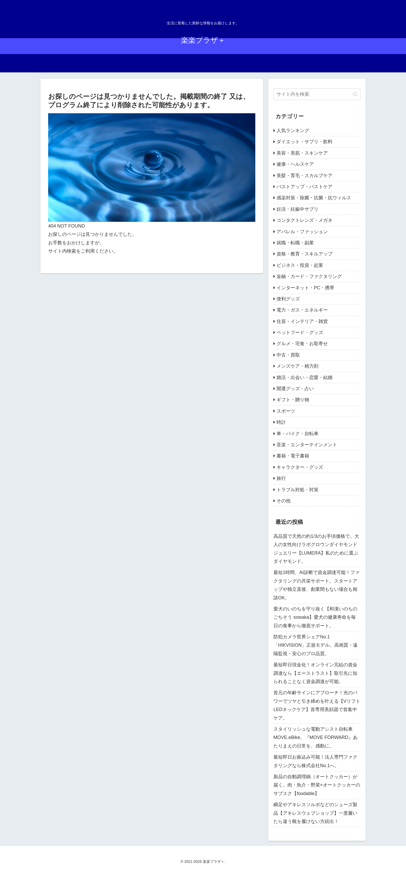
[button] (355, 94)
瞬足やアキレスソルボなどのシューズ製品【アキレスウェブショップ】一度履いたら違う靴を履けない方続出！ (315, 813)
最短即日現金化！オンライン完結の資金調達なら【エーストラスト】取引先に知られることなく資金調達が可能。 (315, 673)
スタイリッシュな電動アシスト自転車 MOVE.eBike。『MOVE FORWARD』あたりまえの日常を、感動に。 (315, 738)
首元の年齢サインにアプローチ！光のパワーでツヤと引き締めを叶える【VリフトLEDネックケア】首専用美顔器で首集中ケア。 (316, 705)
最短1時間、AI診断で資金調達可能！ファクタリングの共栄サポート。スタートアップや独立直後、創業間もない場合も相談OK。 (316, 585)
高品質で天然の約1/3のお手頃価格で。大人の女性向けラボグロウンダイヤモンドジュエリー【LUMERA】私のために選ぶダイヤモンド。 (316, 549)
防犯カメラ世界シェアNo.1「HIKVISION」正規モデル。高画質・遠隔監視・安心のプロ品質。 (315, 645)
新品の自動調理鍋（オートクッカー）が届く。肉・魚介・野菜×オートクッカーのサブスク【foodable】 (316, 785)
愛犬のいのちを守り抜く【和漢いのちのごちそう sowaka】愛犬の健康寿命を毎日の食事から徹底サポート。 (315, 617)
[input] (316, 94)
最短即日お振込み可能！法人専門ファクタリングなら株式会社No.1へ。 (315, 761)
